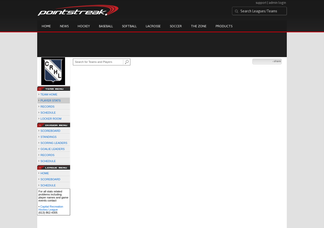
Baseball (106, 26)
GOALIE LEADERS (52, 148)
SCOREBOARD (50, 130)
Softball (129, 26)
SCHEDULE (48, 112)
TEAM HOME (48, 94)
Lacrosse (153, 26)
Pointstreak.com (78, 11)
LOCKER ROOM (51, 118)
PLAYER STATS (50, 100)
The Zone (199, 26)
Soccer (176, 26)
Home (46, 26)
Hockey (84, 26)
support (261, 3)
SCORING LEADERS (53, 142)
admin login (277, 3)
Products (224, 26)
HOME (44, 173)
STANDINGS (48, 136)
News (64, 26)
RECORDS (47, 106)
